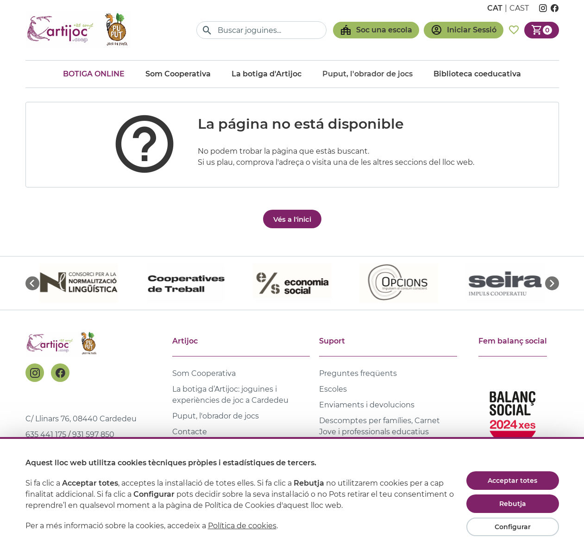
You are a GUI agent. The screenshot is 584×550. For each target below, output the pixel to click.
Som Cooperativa (178, 73)
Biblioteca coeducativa (477, 73)
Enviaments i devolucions (366, 404)
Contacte (189, 431)
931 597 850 (93, 434)
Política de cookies (242, 525)
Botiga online (94, 73)
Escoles (333, 389)
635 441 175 (45, 434)
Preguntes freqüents (358, 373)
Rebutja (512, 504)
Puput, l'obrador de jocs (215, 416)
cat (494, 8)
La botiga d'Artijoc (266, 73)
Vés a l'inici (292, 219)
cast (519, 8)
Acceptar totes (512, 480)
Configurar (513, 527)
